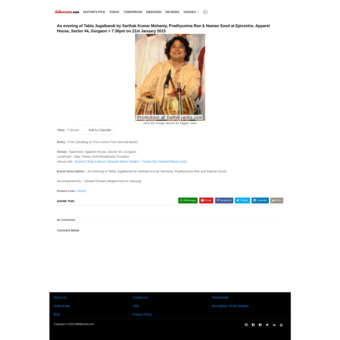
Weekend (154, 12)
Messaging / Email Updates (230, 306)
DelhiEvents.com (84, 324)
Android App (62, 306)
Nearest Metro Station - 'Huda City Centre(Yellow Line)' (147, 161)
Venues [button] (191, 12)
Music (82, 191)
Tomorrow (133, 12)
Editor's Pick (94, 12)
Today (114, 12)
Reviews (172, 12)
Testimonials (220, 297)
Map (91, 161)
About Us (60, 297)
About (100, 161)
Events (80, 161)
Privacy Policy (142, 314)
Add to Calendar (96, 130)
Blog (57, 314)
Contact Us (140, 297)
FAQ (136, 306)
